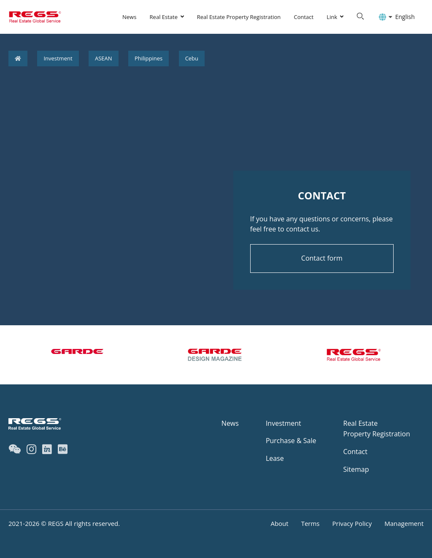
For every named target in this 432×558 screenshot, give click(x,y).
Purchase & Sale (291, 440)
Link (332, 17)
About (279, 523)
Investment (57, 58)
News (129, 17)
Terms (310, 523)
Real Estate (164, 17)
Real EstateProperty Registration (376, 429)
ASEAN (103, 58)
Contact (303, 17)
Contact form (322, 258)
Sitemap (356, 469)
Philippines (148, 58)
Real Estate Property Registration (239, 17)
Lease (275, 458)
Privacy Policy (352, 523)
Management (404, 523)
